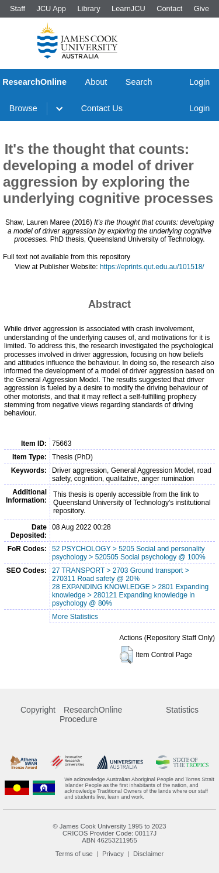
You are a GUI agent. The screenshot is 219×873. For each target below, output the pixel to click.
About (96, 82)
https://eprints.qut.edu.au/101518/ (152, 267)
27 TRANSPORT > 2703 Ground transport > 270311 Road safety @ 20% (120, 574)
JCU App (51, 8)
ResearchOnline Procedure (91, 714)
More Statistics (75, 617)
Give (201, 8)
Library (88, 8)
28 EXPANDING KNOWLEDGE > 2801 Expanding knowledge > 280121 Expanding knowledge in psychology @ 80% (130, 595)
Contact (169, 8)
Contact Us (102, 108)
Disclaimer (148, 853)
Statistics (182, 709)
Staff (17, 8)
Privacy (113, 853)
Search (139, 82)
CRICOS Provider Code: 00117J (109, 833)
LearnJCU (128, 8)
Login (199, 82)
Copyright (37, 709)
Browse (23, 108)
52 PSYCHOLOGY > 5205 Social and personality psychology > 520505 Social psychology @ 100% (129, 553)
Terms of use (74, 853)
